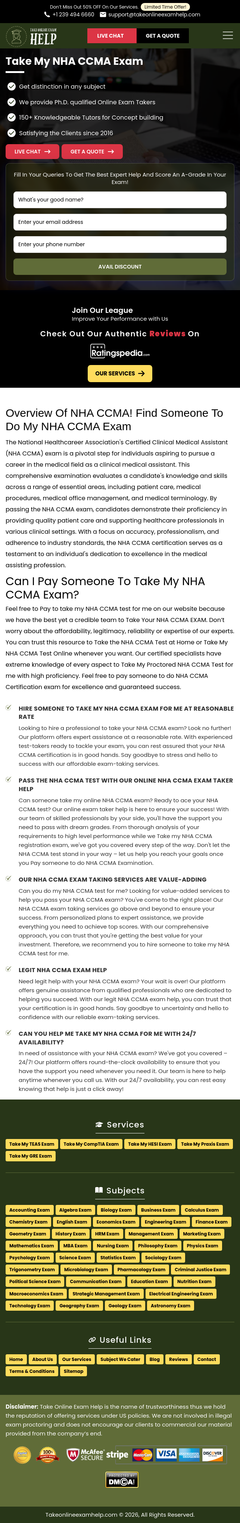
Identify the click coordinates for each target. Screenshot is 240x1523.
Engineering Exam (165, 1222)
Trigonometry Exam (32, 1269)
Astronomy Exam (170, 1306)
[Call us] (68, 15)
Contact (206, 1359)
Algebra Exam (75, 1210)
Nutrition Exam (194, 1281)
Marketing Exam (202, 1234)
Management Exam (151, 1234)
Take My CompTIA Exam (91, 1144)
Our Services (120, 373)
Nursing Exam (113, 1246)
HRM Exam (107, 1234)
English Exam (72, 1222)
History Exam (71, 1234)
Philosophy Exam (157, 1246)
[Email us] (149, 15)
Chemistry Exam (28, 1222)
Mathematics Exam (31, 1246)
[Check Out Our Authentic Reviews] (120, 352)
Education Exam (149, 1281)
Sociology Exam (163, 1257)
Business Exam (158, 1210)
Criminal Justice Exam (200, 1269)
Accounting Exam (29, 1210)
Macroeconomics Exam (36, 1294)
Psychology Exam (29, 1257)
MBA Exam (75, 1246)
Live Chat (110, 35)
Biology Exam (116, 1210)
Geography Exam (79, 1306)
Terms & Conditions (31, 1371)
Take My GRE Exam (30, 1156)
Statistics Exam (118, 1257)
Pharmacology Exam (142, 1269)
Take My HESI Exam (150, 1144)
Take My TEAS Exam (31, 1144)
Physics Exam (202, 1246)
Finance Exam (212, 1222)
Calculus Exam (202, 1210)
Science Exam (75, 1257)
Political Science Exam (34, 1281)
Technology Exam (29, 1306)
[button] (92, 151)
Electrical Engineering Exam (181, 1294)
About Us (42, 1359)
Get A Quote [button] (163, 35)
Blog (155, 1359)
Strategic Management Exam (106, 1294)
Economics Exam (116, 1222)
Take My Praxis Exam (205, 1144)
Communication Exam (95, 1281)
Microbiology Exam (86, 1269)
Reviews (178, 1359)
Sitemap (73, 1371)
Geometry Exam (27, 1234)
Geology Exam (125, 1306)
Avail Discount (120, 266)
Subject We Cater (120, 1359)
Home (16, 1359)
